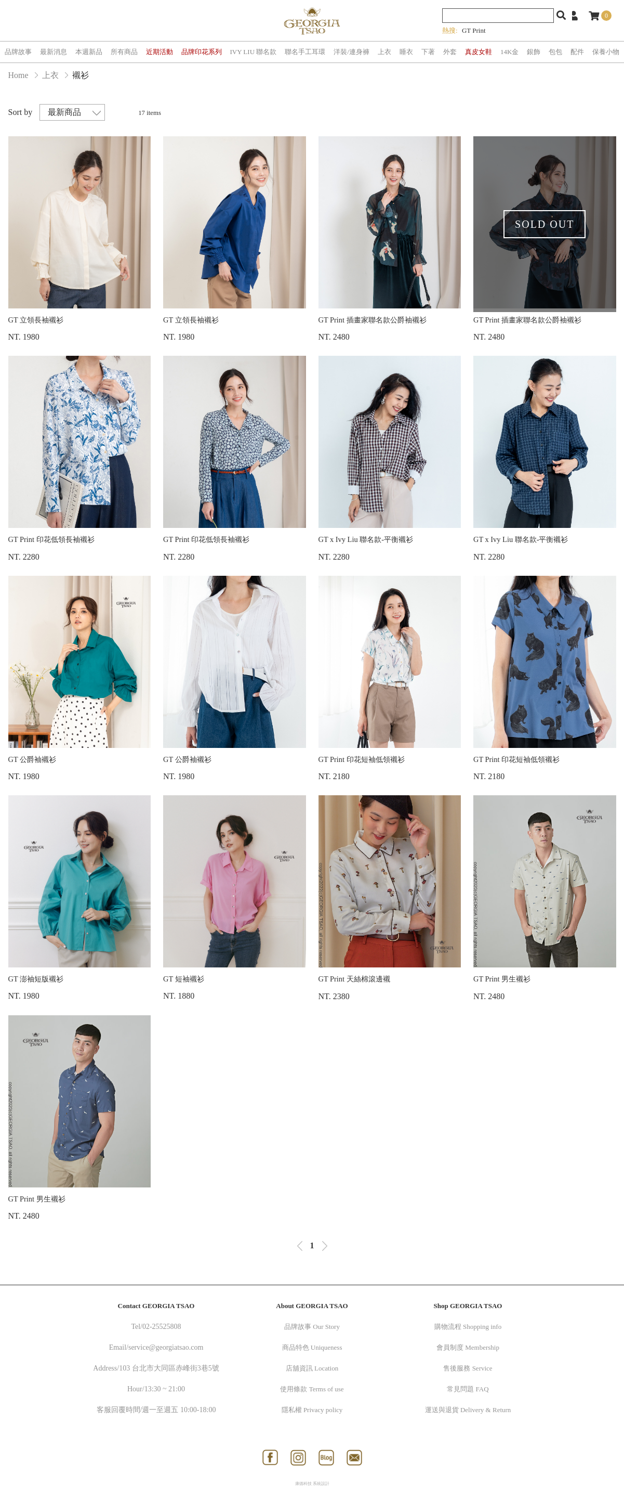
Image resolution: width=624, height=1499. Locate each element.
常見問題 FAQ (467, 1389)
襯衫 (80, 75)
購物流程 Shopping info (467, 1326)
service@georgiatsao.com (165, 1347)
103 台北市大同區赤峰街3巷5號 (169, 1368)
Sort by (20, 112)
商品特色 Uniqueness (312, 1347)
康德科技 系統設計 (312, 1483)
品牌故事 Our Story (312, 1326)
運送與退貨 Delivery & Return (468, 1410)
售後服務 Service (467, 1368)
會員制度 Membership (467, 1347)
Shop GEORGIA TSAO (468, 1306)
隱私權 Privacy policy (312, 1410)
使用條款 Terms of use (311, 1389)
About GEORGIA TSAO (312, 1306)
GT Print (474, 30)
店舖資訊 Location (312, 1368)
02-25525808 (161, 1326)
